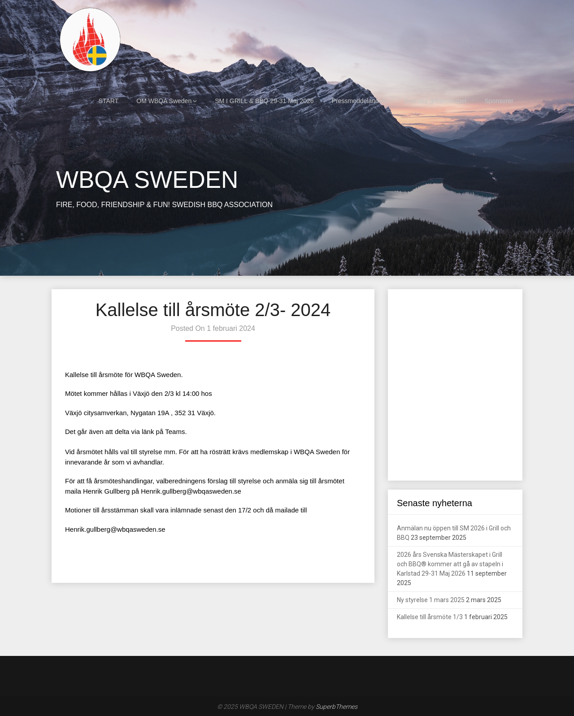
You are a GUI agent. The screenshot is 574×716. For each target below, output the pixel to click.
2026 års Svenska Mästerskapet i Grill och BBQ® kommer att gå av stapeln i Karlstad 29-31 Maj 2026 (450, 564)
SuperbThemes (336, 706)
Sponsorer (498, 100)
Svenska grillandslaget (435, 100)
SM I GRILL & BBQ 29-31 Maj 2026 (264, 100)
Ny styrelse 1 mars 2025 (431, 599)
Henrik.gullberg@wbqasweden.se (191, 491)
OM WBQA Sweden (163, 100)
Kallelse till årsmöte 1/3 (430, 617)
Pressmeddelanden (359, 100)
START (109, 100)
